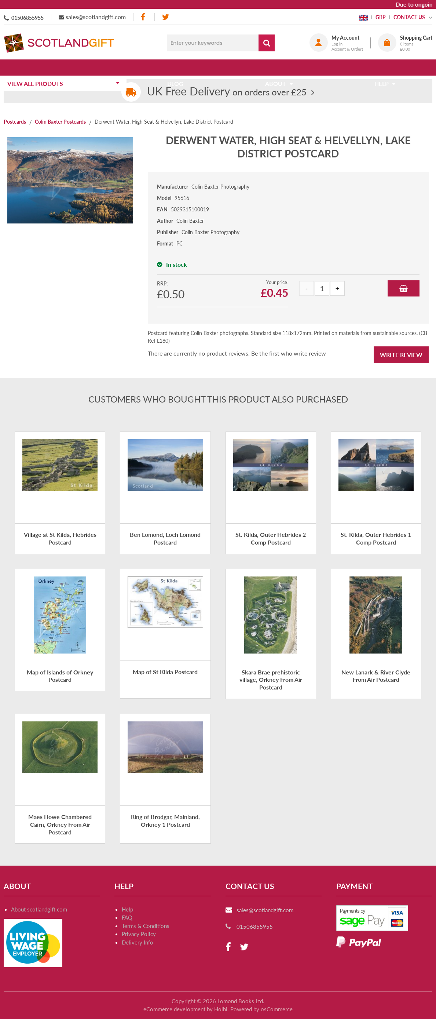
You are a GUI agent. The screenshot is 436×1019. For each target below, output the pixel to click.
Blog (178, 67)
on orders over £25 (227, 92)
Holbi (220, 1009)
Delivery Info (137, 942)
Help (127, 909)
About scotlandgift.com (39, 909)
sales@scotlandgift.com (96, 16)
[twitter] (165, 17)
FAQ (127, 917)
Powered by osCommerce (261, 1009)
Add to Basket (403, 288)
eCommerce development (174, 1009)
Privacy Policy (139, 934)
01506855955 (27, 18)
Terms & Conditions (145, 925)
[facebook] (143, 17)
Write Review (401, 354)
